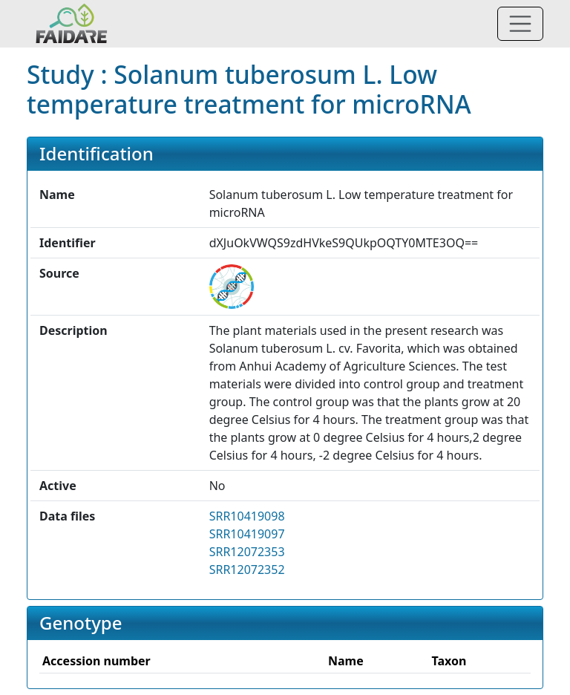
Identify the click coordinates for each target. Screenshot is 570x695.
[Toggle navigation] (520, 24)
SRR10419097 (247, 534)
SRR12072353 (247, 552)
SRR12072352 (247, 569)
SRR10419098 (247, 516)
